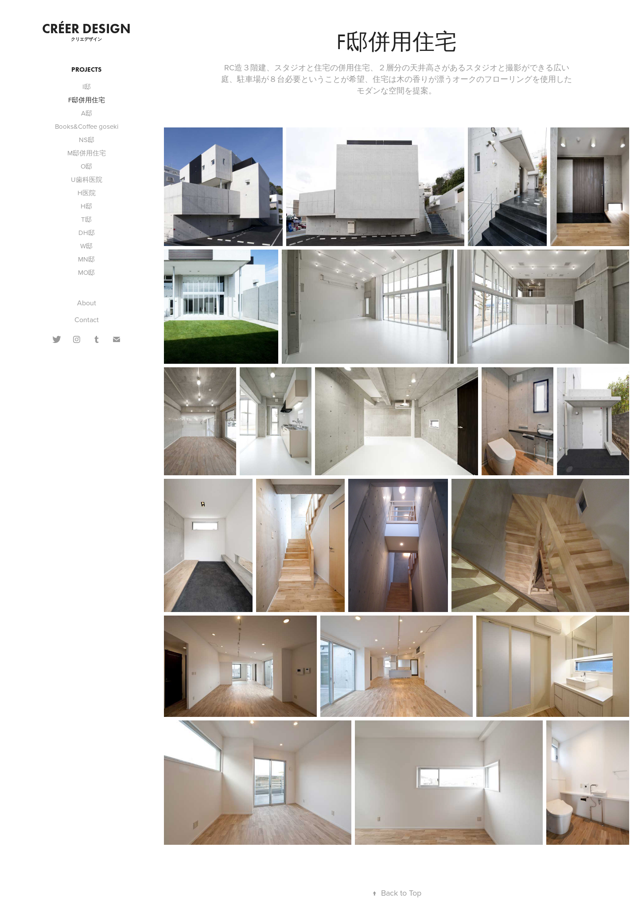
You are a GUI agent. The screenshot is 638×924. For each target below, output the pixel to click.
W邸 (86, 245)
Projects (86, 69)
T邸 (86, 219)
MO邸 (86, 272)
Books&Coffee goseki (86, 126)
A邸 (86, 113)
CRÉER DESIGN (86, 28)
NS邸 (86, 139)
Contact (86, 319)
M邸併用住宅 (86, 153)
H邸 (86, 206)
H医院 (87, 192)
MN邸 (86, 259)
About (86, 303)
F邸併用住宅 (86, 99)
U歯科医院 (86, 179)
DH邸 (86, 232)
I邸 (86, 86)
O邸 (86, 166)
